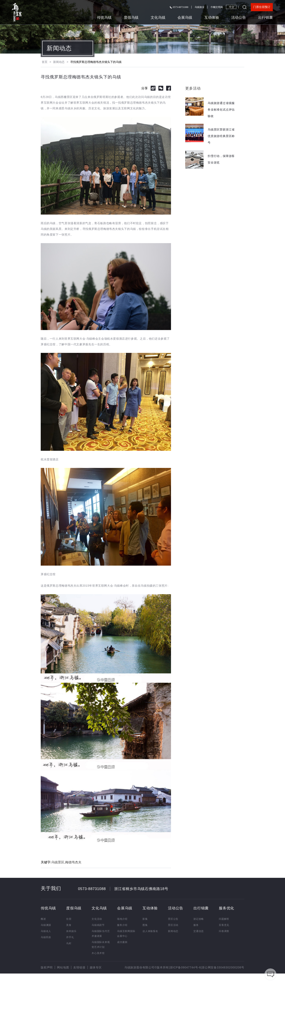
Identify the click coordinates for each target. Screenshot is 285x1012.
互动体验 (211, 17)
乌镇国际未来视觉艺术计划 (101, 944)
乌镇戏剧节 (98, 925)
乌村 (68, 943)
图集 (145, 925)
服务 (196, 925)
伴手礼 (70, 937)
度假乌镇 (131, 17)
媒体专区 (96, 967)
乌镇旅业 (199, 7)
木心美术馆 (98, 953)
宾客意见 (224, 925)
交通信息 (198, 931)
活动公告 (238, 17)
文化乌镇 (158, 17)
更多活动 (193, 88)
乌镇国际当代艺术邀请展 (101, 933)
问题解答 (224, 919)
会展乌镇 (185, 17)
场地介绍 (122, 919)
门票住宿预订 (261, 7)
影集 (145, 919)
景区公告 (173, 919)
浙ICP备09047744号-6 (185, 967)
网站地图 (63, 967)
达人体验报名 (150, 931)
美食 (68, 925)
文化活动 (97, 919)
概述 (43, 919)
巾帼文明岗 (217, 7)
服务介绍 (122, 925)
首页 (44, 62)
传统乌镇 (104, 17)
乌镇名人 (46, 931)
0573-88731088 (179, 7)
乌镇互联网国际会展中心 (126, 933)
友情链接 (79, 967)
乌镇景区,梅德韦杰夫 (66, 862)
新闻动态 (59, 48)
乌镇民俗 (46, 937)
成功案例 (122, 942)
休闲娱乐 (71, 931)
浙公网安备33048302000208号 (223, 967)
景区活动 (173, 925)
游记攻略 (198, 919)
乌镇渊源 (46, 925)
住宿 (68, 919)
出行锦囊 (265, 17)
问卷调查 (224, 931)
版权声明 (47, 967)
